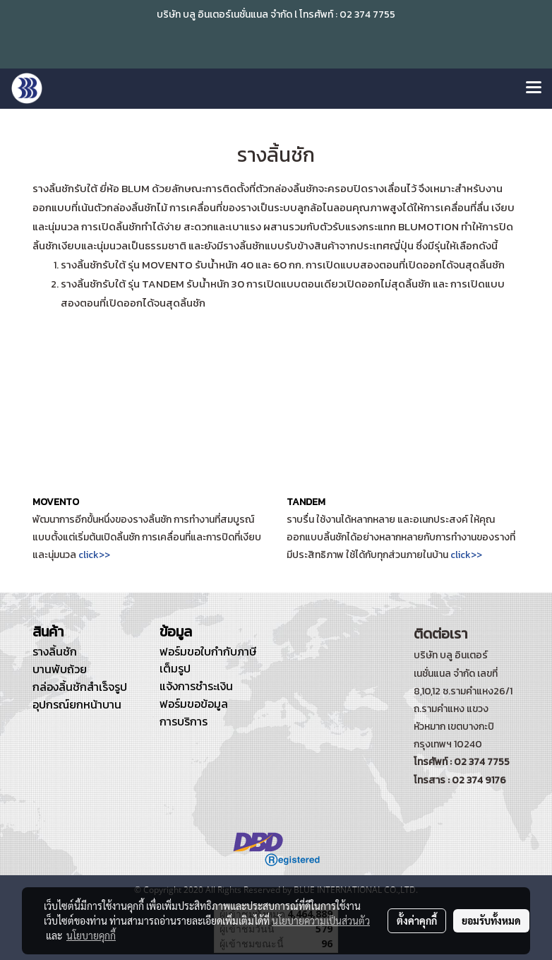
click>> (94, 554)
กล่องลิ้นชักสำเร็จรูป (79, 686)
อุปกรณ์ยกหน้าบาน (76, 704)
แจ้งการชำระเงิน (196, 685)
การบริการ (184, 721)
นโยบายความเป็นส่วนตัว (321, 920)
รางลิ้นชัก (54, 651)
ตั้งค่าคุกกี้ (417, 920)
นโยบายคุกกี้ (91, 935)
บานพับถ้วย (59, 668)
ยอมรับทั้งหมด (491, 920)
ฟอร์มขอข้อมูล (194, 703)
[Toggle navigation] (533, 88)
